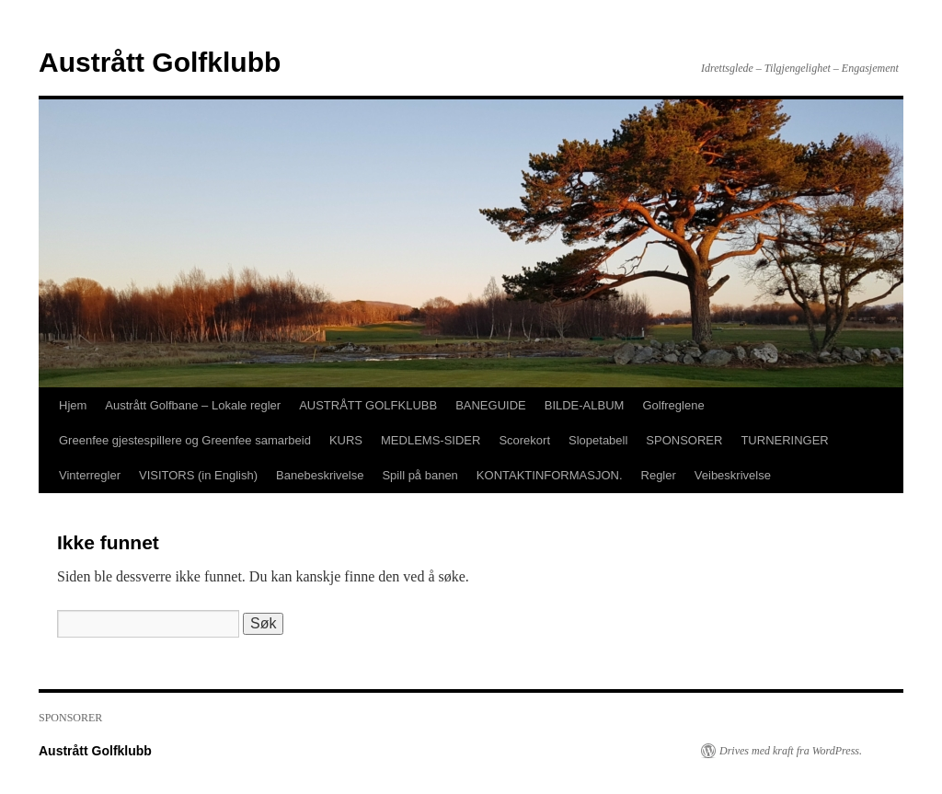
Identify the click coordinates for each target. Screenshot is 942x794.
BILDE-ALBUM (585, 405)
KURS (345, 440)
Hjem (72, 405)
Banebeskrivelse (319, 475)
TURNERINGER (784, 440)
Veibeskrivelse (733, 475)
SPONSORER (684, 440)
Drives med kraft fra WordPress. (790, 750)
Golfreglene (673, 405)
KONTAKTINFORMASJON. (550, 475)
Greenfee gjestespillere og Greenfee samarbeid (185, 440)
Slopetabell (598, 440)
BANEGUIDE (490, 405)
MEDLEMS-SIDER (430, 440)
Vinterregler (90, 475)
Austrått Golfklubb (160, 62)
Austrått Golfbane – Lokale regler (193, 405)
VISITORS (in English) (198, 475)
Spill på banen (419, 475)
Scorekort (524, 440)
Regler (658, 475)
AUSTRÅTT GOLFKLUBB (368, 405)
